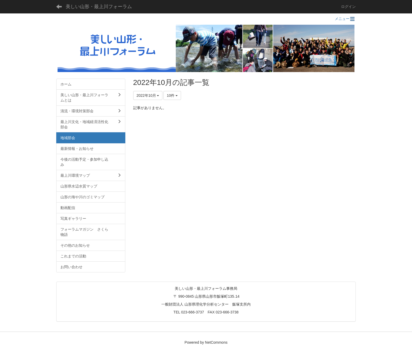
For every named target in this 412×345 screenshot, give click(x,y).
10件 (172, 95)
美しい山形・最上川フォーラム (99, 6)
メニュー (345, 19)
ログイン (348, 6)
